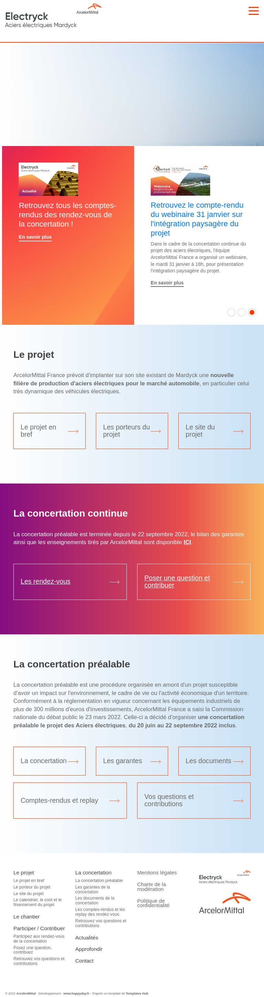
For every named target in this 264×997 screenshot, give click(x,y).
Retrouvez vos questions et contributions (39, 961)
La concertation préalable (99, 880)
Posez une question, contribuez (32, 950)
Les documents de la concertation (94, 900)
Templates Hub (137, 993)
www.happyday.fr (76, 993)
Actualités (86, 938)
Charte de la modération (151, 886)
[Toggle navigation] (254, 11)
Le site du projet (28, 893)
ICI (187, 542)
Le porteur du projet (31, 887)
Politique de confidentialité (153, 903)
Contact (84, 961)
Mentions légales (157, 872)
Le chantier (26, 917)
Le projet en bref (28, 880)
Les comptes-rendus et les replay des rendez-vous (100, 912)
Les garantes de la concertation (92, 889)
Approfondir (89, 949)
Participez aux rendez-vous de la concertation (39, 939)
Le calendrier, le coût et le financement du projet (37, 902)
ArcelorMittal (25, 993)
